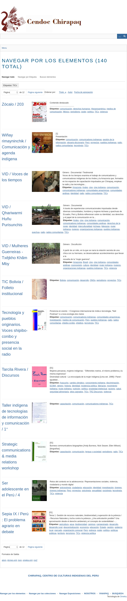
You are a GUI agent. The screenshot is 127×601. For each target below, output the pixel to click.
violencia (104, 112)
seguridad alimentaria (59, 392)
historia (67, 386)
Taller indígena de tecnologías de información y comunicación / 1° (15, 417)
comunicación (66, 109)
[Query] (63, 36)
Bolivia (63, 280)
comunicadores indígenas (90, 139)
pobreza (92, 530)
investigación (55, 320)
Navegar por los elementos (12, 593)
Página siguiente (35, 92)
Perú (87, 142)
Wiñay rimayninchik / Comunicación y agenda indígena (16, 147)
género (60, 386)
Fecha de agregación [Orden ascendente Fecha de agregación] (83, 92)
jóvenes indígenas (58, 490)
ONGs (92, 280)
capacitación (65, 404)
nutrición (76, 389)
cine (91, 187)
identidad (75, 193)
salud (118, 389)
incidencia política (89, 386)
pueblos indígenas (108, 142)
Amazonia (77, 187)
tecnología (78, 145)
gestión (110, 527)
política (90, 112)
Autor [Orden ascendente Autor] (70, 92)
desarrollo (84, 280)
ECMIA (53, 386)
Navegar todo (8, 77)
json (20, 560)
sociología (107, 490)
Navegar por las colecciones (42, 593)
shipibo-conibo (68, 323)
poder (83, 112)
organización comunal (73, 530)
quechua (36, 232)
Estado (103, 527)
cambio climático (77, 383)
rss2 (35, 560)
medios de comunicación (73, 320)
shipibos (79, 323)
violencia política (88, 533)
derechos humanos (81, 109)
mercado (58, 530)
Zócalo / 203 (13, 104)
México (66, 112)
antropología (65, 487)
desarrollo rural (55, 527)
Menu (4, 48)
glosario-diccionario (75, 142)
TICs (97, 112)
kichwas (96, 226)
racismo (111, 389)
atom (4, 560)
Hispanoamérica (98, 109)
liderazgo (105, 226)
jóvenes (118, 487)
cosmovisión (76, 265)
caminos (91, 524)
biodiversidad (81, 524)
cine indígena (100, 187)
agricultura (64, 524)
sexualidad (96, 490)
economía (84, 527)
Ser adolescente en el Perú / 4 (15, 489)
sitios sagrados (76, 392)
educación (87, 487)
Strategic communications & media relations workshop (16, 456)
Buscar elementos (48, 77)
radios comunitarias (64, 145)
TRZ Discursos (96, 392)
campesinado (102, 524)
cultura (86, 265)
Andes (85, 187)
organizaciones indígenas (91, 229)
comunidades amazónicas (97, 190)
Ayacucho (64, 383)
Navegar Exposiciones (70, 593)
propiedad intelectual (98, 389)
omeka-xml (28, 560)
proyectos (95, 142)
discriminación (112, 383)
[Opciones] (119, 36)
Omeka (123, 596)
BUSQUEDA (118, 593)
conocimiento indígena (95, 383)
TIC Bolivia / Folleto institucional (12, 287)
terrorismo (70, 533)
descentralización (71, 527)
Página (11, 92)
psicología (86, 490)
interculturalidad (85, 226)
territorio (61, 533)
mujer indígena (105, 265)
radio (120, 142)
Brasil (85, 262)
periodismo (75, 112)
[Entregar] (124, 36)
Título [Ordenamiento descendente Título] (61, 92)
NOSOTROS (90, 593)
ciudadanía (77, 487)
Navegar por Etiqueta (27, 77)
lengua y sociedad (93, 452)
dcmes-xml (12, 560)
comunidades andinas (96, 223)
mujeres (75, 229)
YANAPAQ (104, 593)
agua (72, 524)
